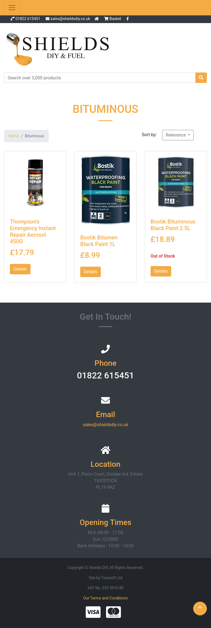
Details (20, 269)
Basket (113, 18)
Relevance (176, 135)
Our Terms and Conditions (105, 598)
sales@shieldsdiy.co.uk (70, 18)
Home (14, 136)
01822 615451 (27, 18)
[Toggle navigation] (12, 7)
